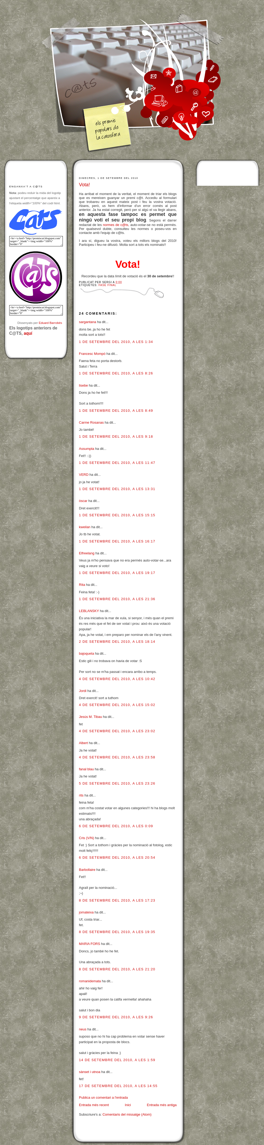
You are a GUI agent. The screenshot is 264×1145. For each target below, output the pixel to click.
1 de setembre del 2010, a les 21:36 (117, 599)
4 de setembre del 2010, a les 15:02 (117, 705)
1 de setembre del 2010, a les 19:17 (117, 573)
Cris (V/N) (86, 838)
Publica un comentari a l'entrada (103, 1097)
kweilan (84, 527)
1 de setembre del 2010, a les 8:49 (116, 411)
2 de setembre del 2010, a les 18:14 (117, 642)
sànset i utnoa (89, 1072)
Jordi (82, 691)
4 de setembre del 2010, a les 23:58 (117, 757)
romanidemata (90, 981)
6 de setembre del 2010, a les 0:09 (116, 826)
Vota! (84, 184)
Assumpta (86, 449)
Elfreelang (87, 553)
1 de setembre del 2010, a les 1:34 (116, 342)
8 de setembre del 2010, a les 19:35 (117, 932)
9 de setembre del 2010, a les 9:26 (116, 1017)
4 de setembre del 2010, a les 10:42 (117, 679)
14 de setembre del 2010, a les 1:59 (117, 1060)
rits (81, 795)
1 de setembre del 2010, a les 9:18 (116, 436)
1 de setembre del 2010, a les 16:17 (117, 541)
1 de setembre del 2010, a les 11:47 (117, 463)
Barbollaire (87, 870)
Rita (82, 585)
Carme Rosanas (91, 422)
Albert (83, 743)
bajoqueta (86, 653)
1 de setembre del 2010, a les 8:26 (116, 373)
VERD (83, 475)
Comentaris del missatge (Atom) (127, 1114)
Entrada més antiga (162, 1105)
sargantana (87, 322)
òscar (83, 501)
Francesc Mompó (92, 354)
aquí (28, 333)
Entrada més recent (94, 1105)
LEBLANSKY (89, 611)
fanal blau (86, 769)
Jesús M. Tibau (90, 717)
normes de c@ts (115, 225)
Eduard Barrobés (50, 322)
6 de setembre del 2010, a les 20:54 (117, 857)
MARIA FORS (89, 944)
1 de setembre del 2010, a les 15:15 (117, 515)
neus (82, 1029)
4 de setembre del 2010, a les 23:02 (117, 731)
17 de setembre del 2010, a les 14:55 (118, 1086)
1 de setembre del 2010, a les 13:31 (117, 489)
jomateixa (86, 912)
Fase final (107, 285)
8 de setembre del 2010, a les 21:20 (117, 969)
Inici (128, 1105)
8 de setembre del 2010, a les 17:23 (117, 900)
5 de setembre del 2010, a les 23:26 (117, 783)
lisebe (83, 385)
